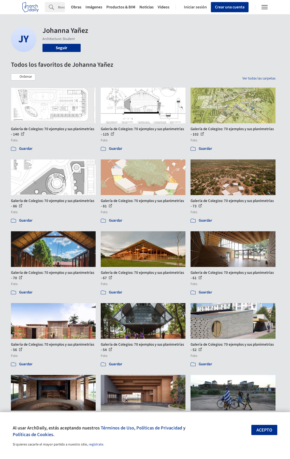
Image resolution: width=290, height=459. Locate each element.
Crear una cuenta (229, 7)
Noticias (146, 7)
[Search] (61, 7)
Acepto (264, 430)
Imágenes (93, 7)
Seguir (61, 48)
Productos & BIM (120, 7)
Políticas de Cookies (33, 434)
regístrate (96, 444)
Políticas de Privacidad (159, 428)
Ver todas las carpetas (259, 78)
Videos (163, 7)
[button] (23, 76)
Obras (76, 7)
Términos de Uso (117, 428)
